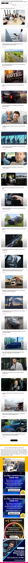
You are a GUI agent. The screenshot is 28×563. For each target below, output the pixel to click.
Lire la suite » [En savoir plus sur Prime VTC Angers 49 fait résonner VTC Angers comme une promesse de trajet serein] (4, 252)
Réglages (25, 1)
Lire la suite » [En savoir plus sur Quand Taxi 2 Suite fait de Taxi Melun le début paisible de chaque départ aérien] (4, 231)
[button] (14, 440)
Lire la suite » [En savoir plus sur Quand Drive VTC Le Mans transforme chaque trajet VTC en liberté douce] (4, 190)
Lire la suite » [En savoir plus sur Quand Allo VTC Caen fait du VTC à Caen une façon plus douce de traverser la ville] (4, 375)
